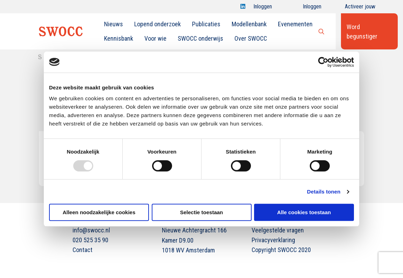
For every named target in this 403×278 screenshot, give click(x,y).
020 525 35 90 (90, 240)
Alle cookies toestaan (304, 212)
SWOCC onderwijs (200, 38)
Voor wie (155, 38)
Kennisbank (118, 38)
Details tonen (323, 192)
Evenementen (295, 24)
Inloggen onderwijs (305, 8)
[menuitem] (113, 24)
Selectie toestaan (201, 212)
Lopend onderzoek (157, 24)
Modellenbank (249, 24)
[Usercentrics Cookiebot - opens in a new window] (323, 62)
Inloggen (262, 8)
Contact (83, 249)
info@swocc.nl (91, 230)
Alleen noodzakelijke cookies (99, 212)
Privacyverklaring (273, 240)
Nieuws (113, 24)
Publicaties (206, 24)
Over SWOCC (250, 38)
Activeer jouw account (360, 8)
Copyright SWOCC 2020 (281, 249)
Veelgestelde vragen (278, 230)
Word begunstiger (362, 31)
